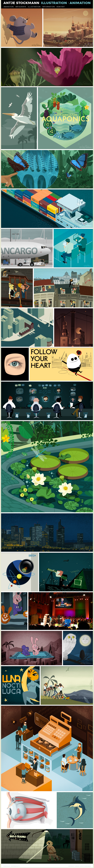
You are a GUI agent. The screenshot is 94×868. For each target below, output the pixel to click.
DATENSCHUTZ (15, 866)
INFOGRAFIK (20, 7)
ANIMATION (9, 7)
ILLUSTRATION (34, 7)
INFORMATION (48, 7)
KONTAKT (61, 7)
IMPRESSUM (6, 866)
